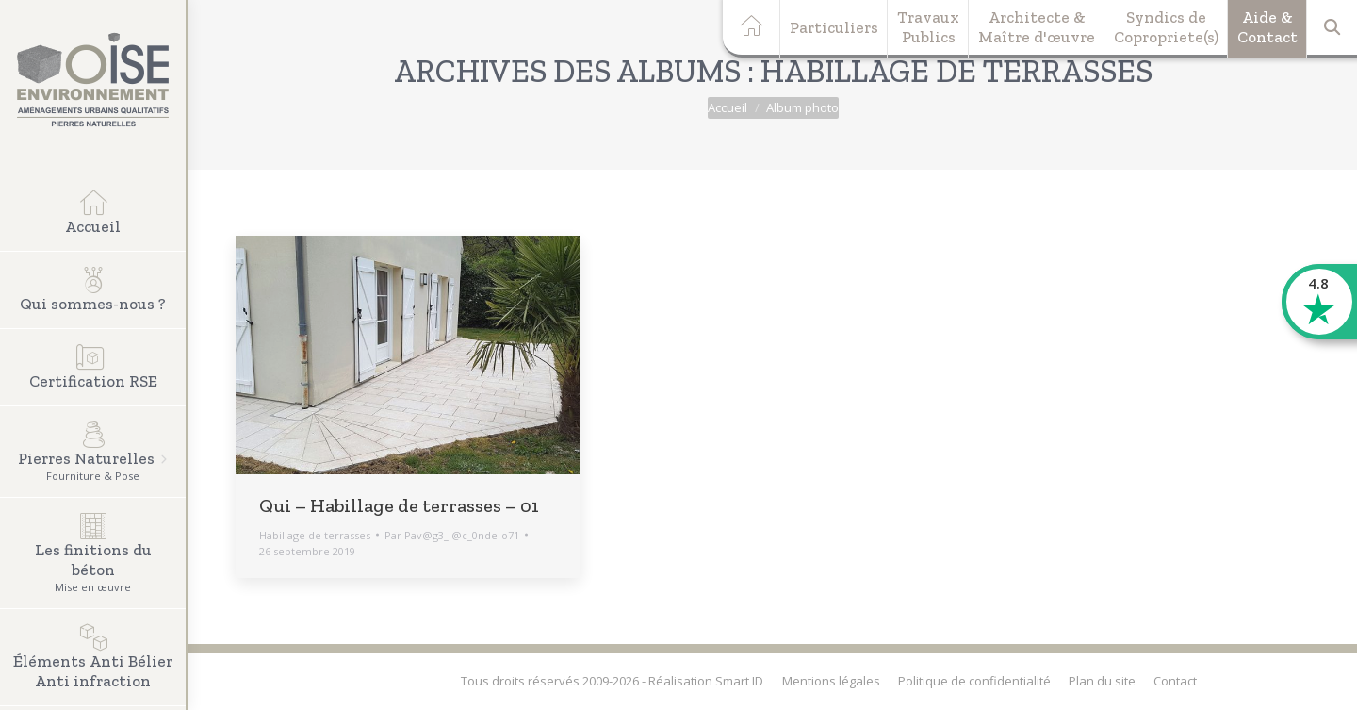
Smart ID (739, 680)
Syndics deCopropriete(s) (1166, 27)
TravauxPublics (928, 27)
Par (451, 535)
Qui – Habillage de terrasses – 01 (399, 505)
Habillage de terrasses (314, 535)
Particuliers (834, 27)
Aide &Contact (1267, 27)
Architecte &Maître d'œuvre (1036, 27)
